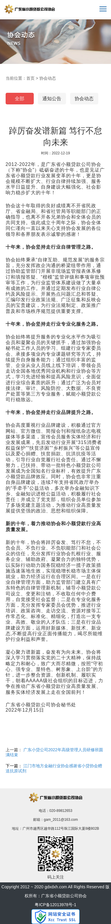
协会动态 (47, 78)
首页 (30, 78)
